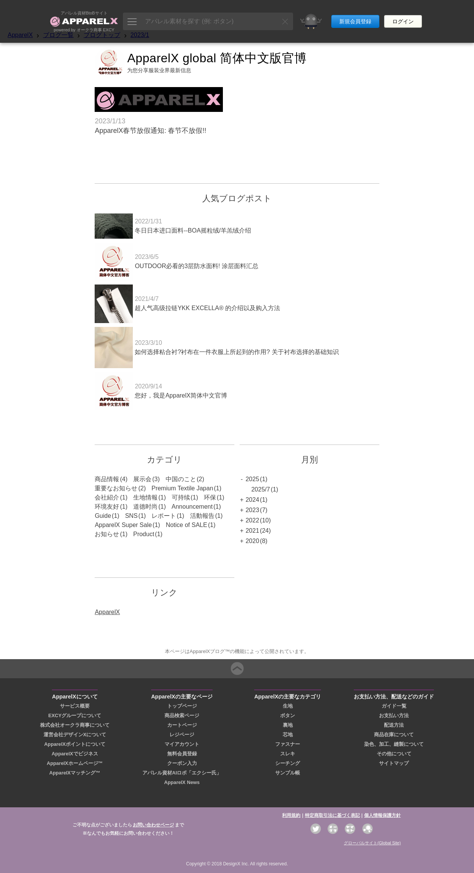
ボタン (287, 715)
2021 (252, 530)
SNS (131, 515)
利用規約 (291, 815)
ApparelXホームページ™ (75, 763)
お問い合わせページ (153, 825)
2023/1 (140, 35)
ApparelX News (182, 782)
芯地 (288, 734)
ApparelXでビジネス (75, 754)
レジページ (181, 734)
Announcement (192, 506)
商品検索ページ (181, 715)
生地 (288, 706)
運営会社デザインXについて (75, 734)
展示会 (142, 479)
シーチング (287, 763)
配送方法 (394, 725)
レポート (164, 515)
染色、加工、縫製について (394, 744)
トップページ (182, 706)
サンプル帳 (287, 773)
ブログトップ (102, 35)
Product (143, 534)
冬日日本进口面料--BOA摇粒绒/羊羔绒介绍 (193, 230)
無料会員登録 (182, 754)
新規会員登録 (355, 14)
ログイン (403, 14)
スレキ (287, 754)
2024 (252, 499)
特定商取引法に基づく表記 (332, 815)
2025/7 (260, 489)
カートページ (182, 725)
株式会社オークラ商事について (75, 725)
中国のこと (181, 479)
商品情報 (107, 479)
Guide (103, 515)
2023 (252, 510)
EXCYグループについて (75, 715)
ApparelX (20, 35)
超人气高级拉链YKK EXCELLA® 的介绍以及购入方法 (207, 308)
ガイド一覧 (394, 706)
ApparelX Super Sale (123, 525)
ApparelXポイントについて (74, 744)
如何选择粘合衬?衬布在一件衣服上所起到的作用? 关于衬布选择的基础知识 (237, 352)
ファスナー (287, 744)
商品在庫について (394, 734)
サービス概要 (75, 706)
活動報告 (202, 515)
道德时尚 (145, 506)
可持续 (181, 497)
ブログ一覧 (58, 35)
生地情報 (145, 497)
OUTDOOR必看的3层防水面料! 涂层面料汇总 (196, 266)
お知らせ (107, 534)
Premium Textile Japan (182, 488)
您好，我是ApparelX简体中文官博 (181, 395)
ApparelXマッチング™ (74, 773)
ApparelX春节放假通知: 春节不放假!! (150, 130)
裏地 (288, 725)
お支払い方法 (394, 715)
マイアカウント (181, 744)
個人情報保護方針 (382, 815)
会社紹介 (107, 497)
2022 (252, 520)
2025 (252, 479)
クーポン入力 (182, 763)
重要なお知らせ (116, 488)
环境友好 (107, 506)
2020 (252, 541)
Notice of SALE (186, 525)
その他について (394, 754)
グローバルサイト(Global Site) (372, 843)
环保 (210, 497)
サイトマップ (394, 763)
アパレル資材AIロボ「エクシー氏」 (182, 773)
